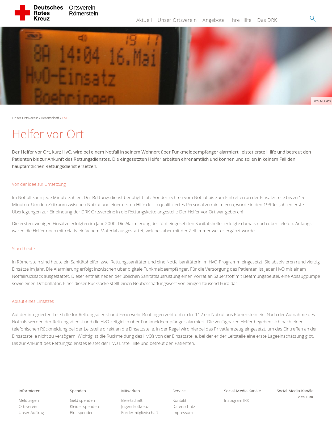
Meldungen (29, 400)
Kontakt (179, 400)
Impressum (183, 412)
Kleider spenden (84, 406)
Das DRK (267, 20)
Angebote (214, 20)
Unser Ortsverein (177, 20)
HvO (65, 117)
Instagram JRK (236, 400)
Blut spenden (82, 412)
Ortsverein (28, 406)
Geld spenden (82, 400)
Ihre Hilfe (240, 20)
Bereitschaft (50, 117)
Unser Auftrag (31, 412)
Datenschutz (184, 406)
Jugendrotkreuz (135, 406)
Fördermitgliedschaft (139, 412)
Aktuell (144, 20)
